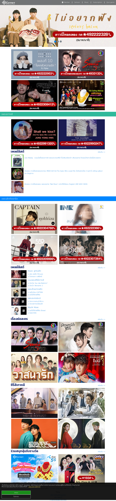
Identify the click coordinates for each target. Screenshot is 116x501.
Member (66, 2)
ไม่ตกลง (16, 496)
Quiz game (110, 2)
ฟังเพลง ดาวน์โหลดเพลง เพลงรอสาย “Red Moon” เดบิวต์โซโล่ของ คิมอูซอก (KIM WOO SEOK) (55, 184)
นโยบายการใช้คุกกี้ (34, 486)
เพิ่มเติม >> (101, 152)
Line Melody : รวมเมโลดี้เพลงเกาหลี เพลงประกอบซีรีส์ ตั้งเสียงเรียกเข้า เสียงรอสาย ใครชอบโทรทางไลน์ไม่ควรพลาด (62, 158)
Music (86, 2)
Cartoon (77, 2)
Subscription (97, 2)
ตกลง (16, 492)
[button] (6, 26)
